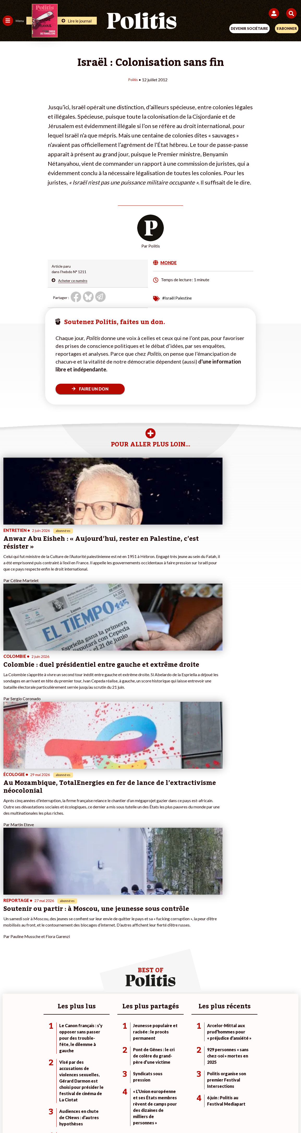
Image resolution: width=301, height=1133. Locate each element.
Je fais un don (112, 928)
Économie (59, 939)
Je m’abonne (111, 939)
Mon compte (111, 955)
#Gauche (207, 939)
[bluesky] (98, 1115)
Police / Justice (63, 955)
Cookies (254, 1096)
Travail (56, 933)
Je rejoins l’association (119, 944)
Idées (7, 950)
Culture (9, 955)
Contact (42, 1096)
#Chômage (209, 950)
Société (9, 944)
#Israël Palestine (177, 297)
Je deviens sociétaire (118, 933)
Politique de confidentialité (193, 1096)
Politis (133, 79)
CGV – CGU (151, 1096)
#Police (206, 933)
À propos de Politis (116, 950)
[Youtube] (115, 1115)
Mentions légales (72, 1096)
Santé (55, 950)
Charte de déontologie (114, 1096)
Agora (8, 928)
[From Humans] (147, 1115)
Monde (56, 928)
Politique (10, 933)
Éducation (59, 944)
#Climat (206, 928)
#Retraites (209, 944)
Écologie (9, 939)
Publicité (232, 1096)
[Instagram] (131, 1115)
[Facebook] (82, 1115)
